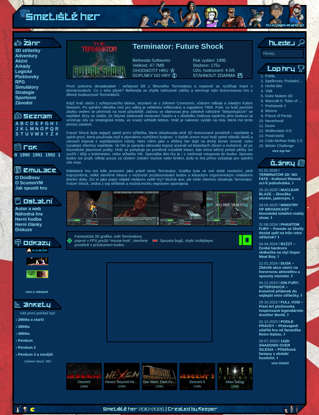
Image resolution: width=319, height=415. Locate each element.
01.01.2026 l (280, 176)
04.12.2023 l (280, 288)
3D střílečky (27, 50)
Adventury (26, 55)
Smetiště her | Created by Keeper (160, 409)
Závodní (23, 102)
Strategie (24, 92)
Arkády (22, 66)
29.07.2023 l (277, 349)
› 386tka (23, 326)
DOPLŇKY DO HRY (155, 75)
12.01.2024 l (279, 269)
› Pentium (24, 340)
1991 (37, 154)
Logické (23, 71)
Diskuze (23, 229)
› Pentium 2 (26, 347)
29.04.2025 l (281, 211)
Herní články (28, 224)
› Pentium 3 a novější (34, 354)
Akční (21, 61)
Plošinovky (27, 76)
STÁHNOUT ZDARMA (217, 75)
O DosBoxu (27, 177)
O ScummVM (29, 182)
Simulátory (26, 87)
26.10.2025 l (279, 194)
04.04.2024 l (279, 250)
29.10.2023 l (281, 308)
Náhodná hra (29, 213)
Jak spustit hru (31, 188)
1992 (50, 154)
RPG (20, 81)
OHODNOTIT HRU (154, 70)
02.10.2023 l (280, 327)
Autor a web (28, 208)
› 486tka (23, 333)
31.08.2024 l (281, 230)
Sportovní (25, 97)
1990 (25, 154)
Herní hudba (28, 219)
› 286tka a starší (30, 319)
